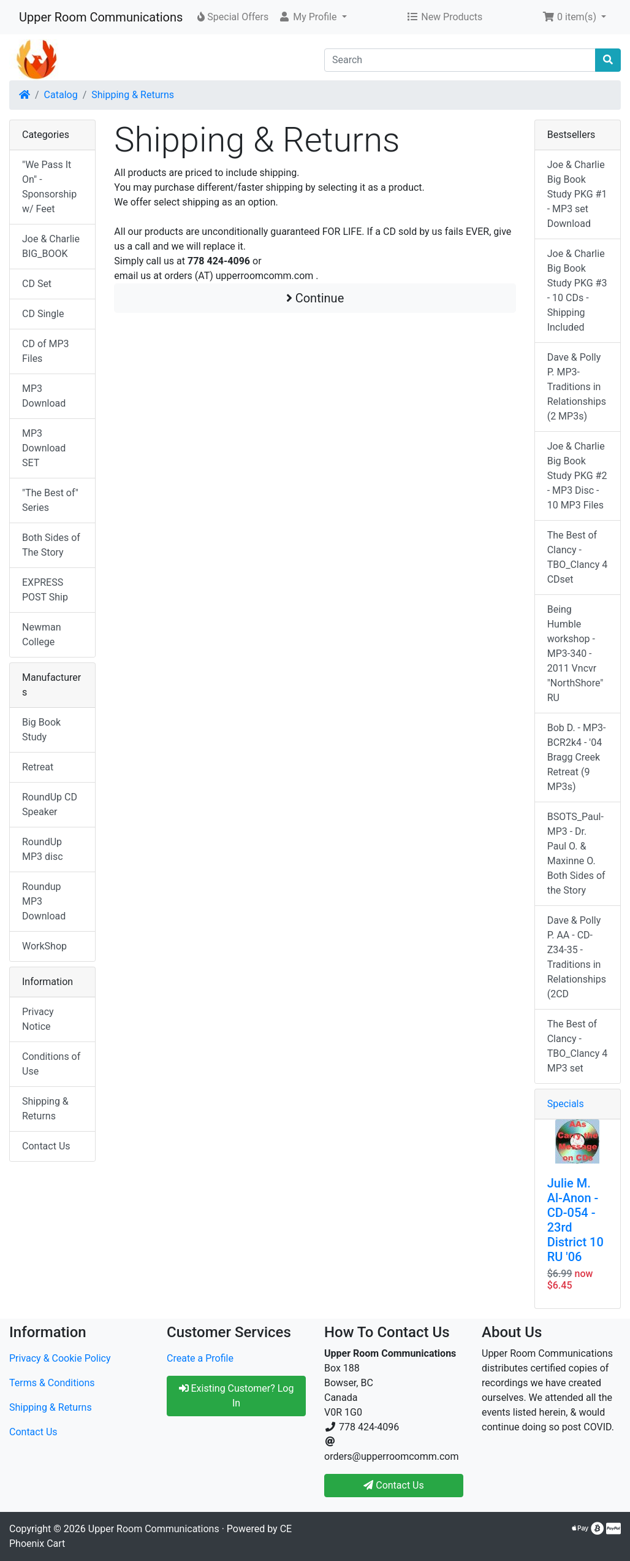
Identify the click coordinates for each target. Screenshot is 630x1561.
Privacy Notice (38, 1019)
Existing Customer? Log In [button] (236, 1396)
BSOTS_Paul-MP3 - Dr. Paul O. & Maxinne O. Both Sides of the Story (576, 853)
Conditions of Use (51, 1064)
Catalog (61, 95)
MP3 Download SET (44, 448)
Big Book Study (41, 729)
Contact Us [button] (393, 1485)
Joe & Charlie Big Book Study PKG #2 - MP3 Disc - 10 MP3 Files (577, 475)
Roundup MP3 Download (44, 901)
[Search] (460, 60)
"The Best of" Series (50, 500)
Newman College (41, 634)
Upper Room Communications (101, 17)
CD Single (43, 314)
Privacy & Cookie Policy (60, 1358)
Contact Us (46, 1146)
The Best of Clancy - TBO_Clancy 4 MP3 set (577, 1046)
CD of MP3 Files (45, 351)
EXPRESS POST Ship (45, 590)
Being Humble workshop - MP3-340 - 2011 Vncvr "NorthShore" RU (575, 654)
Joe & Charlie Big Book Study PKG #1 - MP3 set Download (577, 194)
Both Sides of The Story (51, 545)
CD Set (36, 284)
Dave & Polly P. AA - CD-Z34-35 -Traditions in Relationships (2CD (576, 957)
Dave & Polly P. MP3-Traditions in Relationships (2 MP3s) (576, 386)
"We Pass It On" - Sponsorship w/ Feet (49, 187)
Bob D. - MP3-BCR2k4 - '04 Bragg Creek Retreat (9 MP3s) (576, 757)
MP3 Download (44, 396)
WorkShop (44, 946)
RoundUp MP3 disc (42, 849)
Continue (315, 298)
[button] (312, 17)
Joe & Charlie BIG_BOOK (51, 246)
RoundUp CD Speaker (49, 804)
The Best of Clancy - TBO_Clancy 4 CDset (577, 557)
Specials (565, 1104)
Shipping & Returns (132, 95)
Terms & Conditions (52, 1383)
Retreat (37, 767)
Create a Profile (200, 1358)
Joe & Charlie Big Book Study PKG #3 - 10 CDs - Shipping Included (577, 290)
